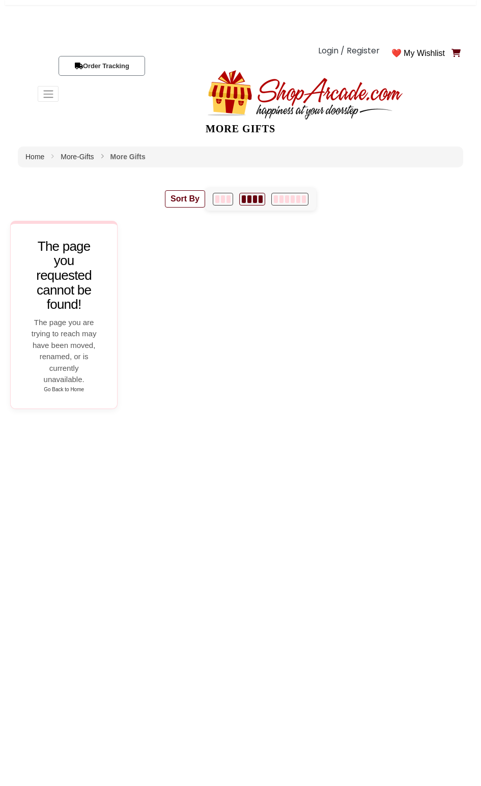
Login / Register (349, 50)
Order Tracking (106, 66)
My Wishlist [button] (424, 53)
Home (34, 157)
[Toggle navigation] (48, 94)
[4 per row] (252, 199)
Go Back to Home (64, 389)
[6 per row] (289, 199)
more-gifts (77, 157)
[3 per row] (223, 199)
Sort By (185, 198)
